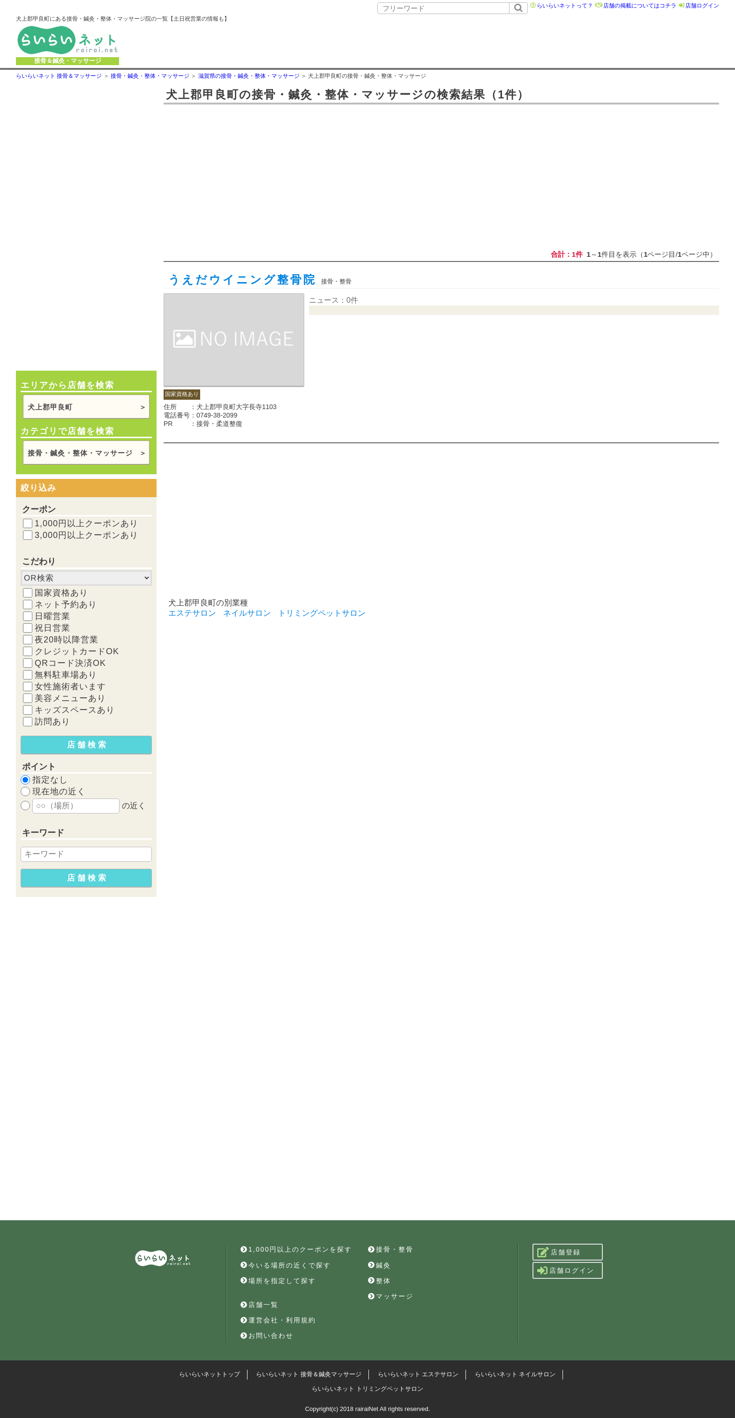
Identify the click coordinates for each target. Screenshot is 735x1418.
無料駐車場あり (66, 674)
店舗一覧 (259, 1304)
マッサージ (390, 1296)
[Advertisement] (470, 40)
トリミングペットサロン (322, 613)
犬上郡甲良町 (50, 407)
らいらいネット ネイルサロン (515, 1374)
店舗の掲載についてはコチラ (639, 5)
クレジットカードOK (77, 651)
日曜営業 (52, 616)
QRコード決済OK (70, 663)
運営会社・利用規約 (278, 1320)
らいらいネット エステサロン (418, 1374)
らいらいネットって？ (565, 5)
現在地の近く (59, 791)
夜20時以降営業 (66, 639)
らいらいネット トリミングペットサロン (367, 1388)
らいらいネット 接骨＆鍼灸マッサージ (308, 1374)
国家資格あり (61, 592)
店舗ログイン (702, 5)
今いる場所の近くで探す (285, 1265)
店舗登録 (559, 1252)
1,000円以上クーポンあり (86, 523)
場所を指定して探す (278, 1280)
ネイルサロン (247, 613)
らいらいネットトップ (209, 1374)
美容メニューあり (70, 698)
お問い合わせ (266, 1335)
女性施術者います (70, 686)
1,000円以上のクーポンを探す (296, 1249)
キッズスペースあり (75, 710)
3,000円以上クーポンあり (86, 535)
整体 (379, 1280)
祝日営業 (52, 628)
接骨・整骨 (390, 1249)
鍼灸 (379, 1265)
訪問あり (52, 721)
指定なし (50, 779)
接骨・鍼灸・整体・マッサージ (80, 453)
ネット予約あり (66, 604)
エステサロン (192, 613)
